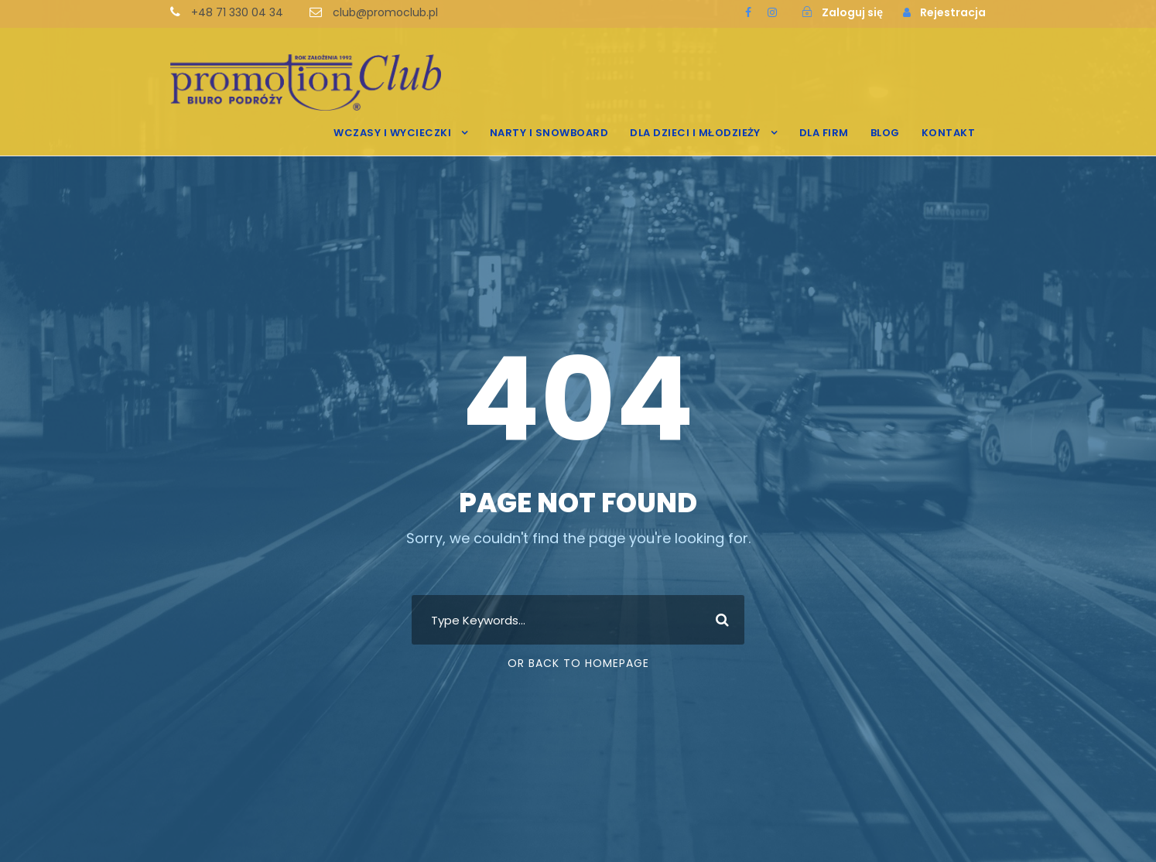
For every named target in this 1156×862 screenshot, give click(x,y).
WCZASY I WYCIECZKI (392, 132)
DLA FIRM (824, 132)
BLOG (885, 132)
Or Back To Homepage (578, 663)
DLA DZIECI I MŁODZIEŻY (695, 132)
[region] (201, 722)
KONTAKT (949, 132)
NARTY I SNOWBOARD (549, 132)
